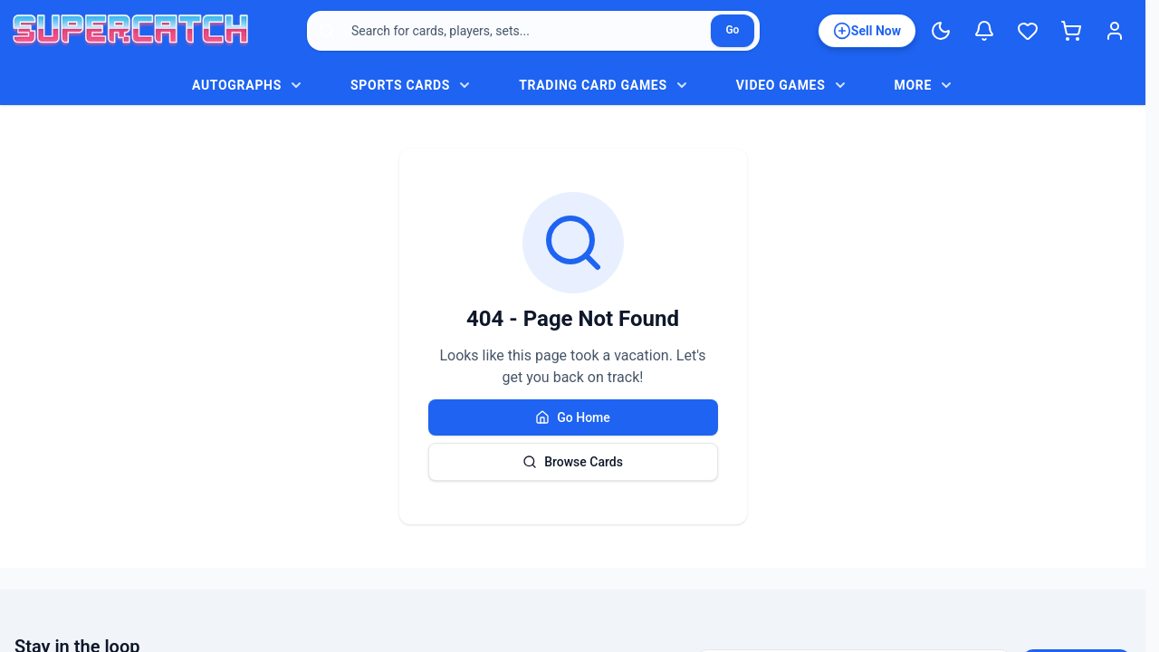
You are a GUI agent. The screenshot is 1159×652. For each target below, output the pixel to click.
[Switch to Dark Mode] (941, 31)
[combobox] (533, 31)
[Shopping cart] (1071, 31)
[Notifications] (984, 31)
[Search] (732, 30)
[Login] (1115, 31)
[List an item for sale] (867, 31)
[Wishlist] (1028, 31)
